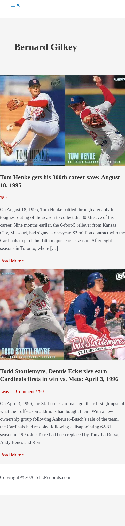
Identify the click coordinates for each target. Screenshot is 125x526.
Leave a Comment (17, 391)
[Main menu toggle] (15, 5)
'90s (3, 197)
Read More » (12, 261)
